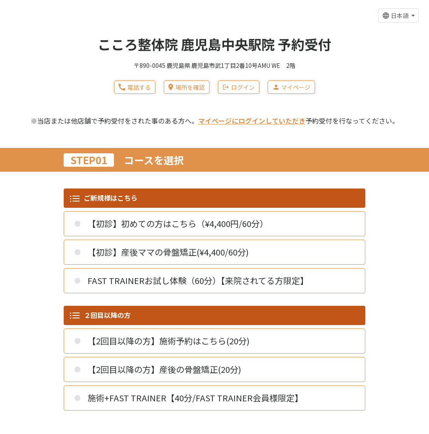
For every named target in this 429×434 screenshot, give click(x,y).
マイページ (291, 87)
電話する (135, 87)
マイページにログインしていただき (251, 121)
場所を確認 (186, 87)
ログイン (238, 87)
